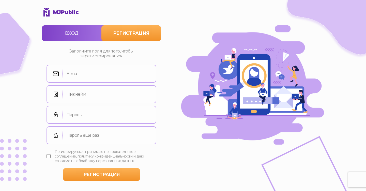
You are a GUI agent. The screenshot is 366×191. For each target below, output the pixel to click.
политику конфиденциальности (105, 156)
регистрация (101, 174)
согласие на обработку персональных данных (94, 161)
